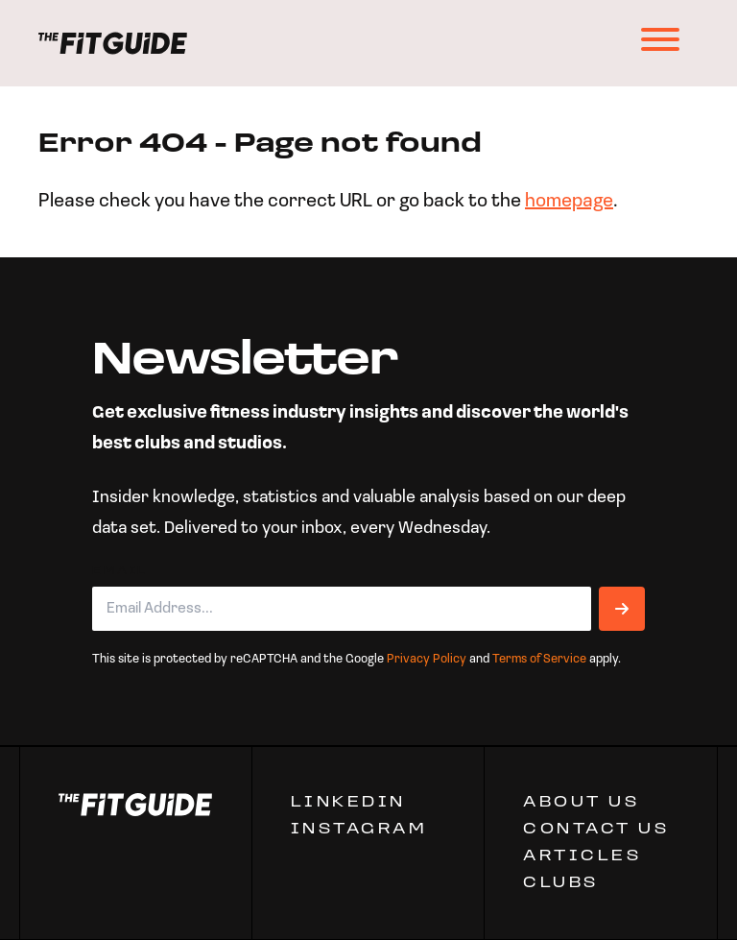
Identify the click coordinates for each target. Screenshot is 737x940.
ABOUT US (581, 802)
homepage (569, 201)
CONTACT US (596, 829)
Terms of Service (539, 659)
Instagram (359, 829)
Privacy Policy (426, 659)
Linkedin (348, 802)
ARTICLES (582, 856)
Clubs (561, 883)
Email (120, 571)
